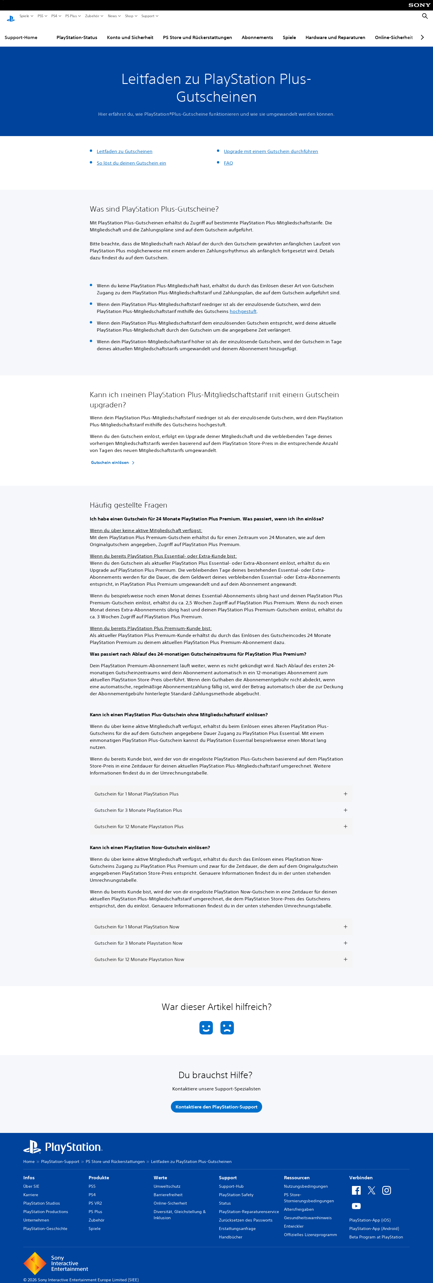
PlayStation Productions (45, 1206)
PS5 (40, 16)
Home (29, 1156)
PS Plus (71, 16)
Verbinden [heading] (361, 1172)
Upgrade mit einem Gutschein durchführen (271, 146)
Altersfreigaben (299, 1203)
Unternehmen (36, 1214)
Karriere (30, 1189)
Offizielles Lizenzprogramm (310, 1229)
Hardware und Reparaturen (335, 32)
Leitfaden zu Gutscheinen (124, 146)
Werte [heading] (160, 1172)
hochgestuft (243, 306)
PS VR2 (95, 1197)
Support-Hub (231, 1180)
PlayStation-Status (77, 32)
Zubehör (92, 16)
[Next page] (421, 31)
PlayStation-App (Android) (374, 1223)
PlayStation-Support (60, 1156)
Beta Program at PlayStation (376, 1231)
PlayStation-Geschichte (45, 1223)
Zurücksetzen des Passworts (246, 1214)
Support (148, 16)
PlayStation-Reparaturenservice (249, 1206)
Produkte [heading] (99, 1172)
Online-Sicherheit (394, 32)
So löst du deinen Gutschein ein (131, 157)
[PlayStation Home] (11, 16)
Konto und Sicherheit (130, 32)
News (112, 16)
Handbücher (230, 1231)
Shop (129, 16)
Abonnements (257, 32)
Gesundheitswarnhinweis (308, 1212)
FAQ (228, 157)
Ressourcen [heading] (297, 1172)
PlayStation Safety (236, 1189)
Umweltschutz (167, 1180)
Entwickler (294, 1220)
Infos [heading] (29, 1172)
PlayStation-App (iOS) (369, 1214)
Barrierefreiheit (168, 1189)
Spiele (24, 16)
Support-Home (21, 32)
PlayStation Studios (41, 1197)
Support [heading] (228, 1172)
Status (225, 1197)
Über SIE (31, 1180)
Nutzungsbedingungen (306, 1180)
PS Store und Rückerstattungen (197, 32)
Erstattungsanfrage (237, 1223)
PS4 (54, 16)
